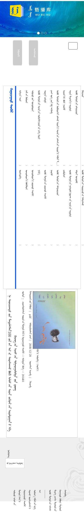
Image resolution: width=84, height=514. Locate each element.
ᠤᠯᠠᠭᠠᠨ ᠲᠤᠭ (20, 95)
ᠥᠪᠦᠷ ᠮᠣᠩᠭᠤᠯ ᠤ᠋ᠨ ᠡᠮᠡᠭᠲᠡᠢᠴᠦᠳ (57, 182)
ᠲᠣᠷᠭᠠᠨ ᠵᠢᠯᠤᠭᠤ (45, 96)
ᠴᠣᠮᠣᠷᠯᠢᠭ (64, 173)
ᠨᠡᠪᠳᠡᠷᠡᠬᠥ (18, 52)
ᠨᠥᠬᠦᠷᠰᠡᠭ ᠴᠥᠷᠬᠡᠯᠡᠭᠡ (15, 463)
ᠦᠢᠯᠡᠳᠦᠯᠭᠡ (20, 174)
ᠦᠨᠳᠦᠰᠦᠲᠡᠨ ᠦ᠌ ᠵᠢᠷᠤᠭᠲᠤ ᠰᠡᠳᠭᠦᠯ (32, 183)
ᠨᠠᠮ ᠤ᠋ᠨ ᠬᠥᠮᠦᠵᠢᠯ (26, 96)
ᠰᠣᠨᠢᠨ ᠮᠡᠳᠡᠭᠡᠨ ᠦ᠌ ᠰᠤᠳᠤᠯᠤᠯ (70, 100)
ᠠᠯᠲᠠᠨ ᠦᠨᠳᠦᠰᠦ (76, 176)
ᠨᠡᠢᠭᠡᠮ (51, 172)
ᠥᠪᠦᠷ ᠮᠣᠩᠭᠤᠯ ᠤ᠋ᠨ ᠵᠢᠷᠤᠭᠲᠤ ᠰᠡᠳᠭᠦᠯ (45, 184)
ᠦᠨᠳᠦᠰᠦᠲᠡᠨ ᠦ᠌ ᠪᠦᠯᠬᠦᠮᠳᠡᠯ (26, 179)
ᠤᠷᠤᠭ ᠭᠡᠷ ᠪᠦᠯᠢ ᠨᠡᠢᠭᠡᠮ (64, 100)
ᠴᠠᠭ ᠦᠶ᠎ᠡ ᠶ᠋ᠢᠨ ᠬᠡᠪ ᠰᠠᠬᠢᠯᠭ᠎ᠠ (51, 102)
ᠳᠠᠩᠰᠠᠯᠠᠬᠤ (34, 53)
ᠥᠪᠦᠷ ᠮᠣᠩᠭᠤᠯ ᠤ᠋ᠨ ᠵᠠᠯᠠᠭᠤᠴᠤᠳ (76, 102)
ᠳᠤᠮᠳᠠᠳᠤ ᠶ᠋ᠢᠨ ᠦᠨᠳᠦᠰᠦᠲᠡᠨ (32, 100)
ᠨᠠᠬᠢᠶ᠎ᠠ (39, 172)
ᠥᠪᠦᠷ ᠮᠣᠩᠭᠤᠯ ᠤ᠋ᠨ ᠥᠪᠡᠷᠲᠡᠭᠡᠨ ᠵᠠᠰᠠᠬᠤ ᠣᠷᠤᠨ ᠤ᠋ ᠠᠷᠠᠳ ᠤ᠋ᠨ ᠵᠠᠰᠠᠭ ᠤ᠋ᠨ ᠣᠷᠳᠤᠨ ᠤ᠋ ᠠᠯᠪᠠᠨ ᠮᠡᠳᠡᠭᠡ (57, 128)
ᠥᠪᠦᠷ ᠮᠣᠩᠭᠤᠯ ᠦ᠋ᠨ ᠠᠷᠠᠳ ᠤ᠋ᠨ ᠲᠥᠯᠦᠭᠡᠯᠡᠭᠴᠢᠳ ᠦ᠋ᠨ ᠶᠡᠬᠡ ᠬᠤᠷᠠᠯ (39, 114)
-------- (44, 494)
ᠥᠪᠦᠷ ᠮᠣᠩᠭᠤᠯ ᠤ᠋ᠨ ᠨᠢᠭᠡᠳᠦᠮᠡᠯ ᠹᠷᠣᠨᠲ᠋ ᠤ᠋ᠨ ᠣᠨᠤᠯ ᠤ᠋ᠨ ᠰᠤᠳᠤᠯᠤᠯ (70, 193)
